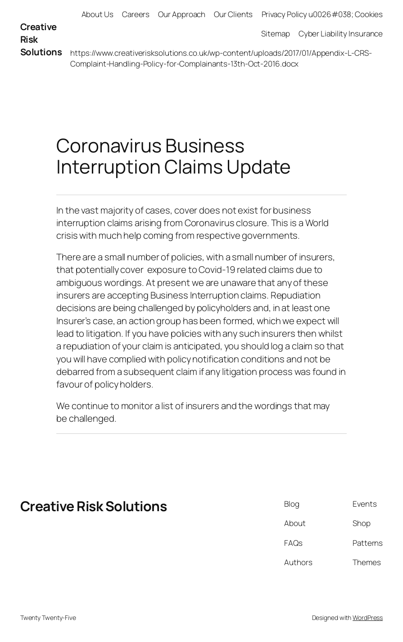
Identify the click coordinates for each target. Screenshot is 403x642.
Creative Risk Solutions (93, 506)
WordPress (368, 617)
